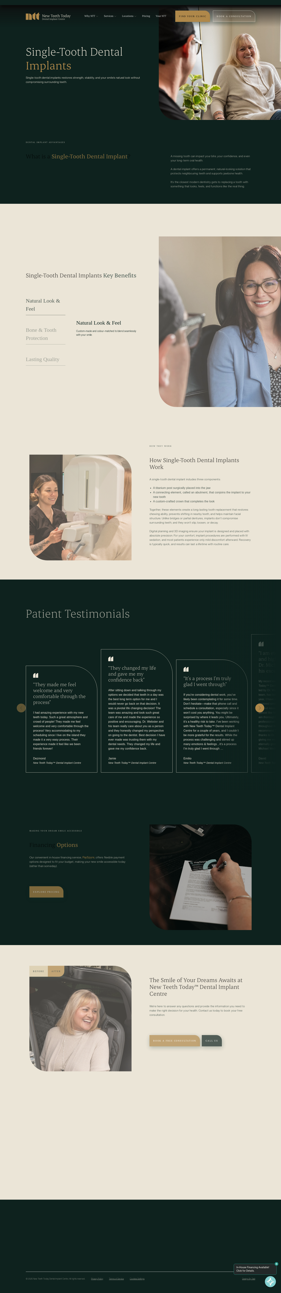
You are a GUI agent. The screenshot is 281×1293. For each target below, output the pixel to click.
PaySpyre (88, 862)
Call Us (212, 1045)
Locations (129, 16)
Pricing (146, 16)
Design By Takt (248, 1279)
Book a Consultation (234, 16)
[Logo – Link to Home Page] (48, 15)
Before (38, 976)
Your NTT (161, 16)
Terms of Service (116, 1279)
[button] (21, 708)
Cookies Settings (137, 1279)
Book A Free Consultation (174, 1045)
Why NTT (91, 16)
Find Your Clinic (192, 16)
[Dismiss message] (276, 1264)
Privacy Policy (97, 1279)
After (56, 976)
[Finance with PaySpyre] (270, 1282)
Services (110, 16)
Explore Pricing (46, 897)
